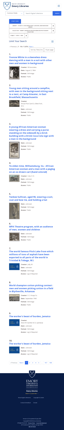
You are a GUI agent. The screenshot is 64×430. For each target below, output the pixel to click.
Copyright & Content (38, 397)
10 (49, 49)
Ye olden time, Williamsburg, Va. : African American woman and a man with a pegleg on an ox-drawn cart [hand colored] (32, 168)
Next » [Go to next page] (22, 363)
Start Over (15, 21)
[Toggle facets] (52, 41)
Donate (35, 402)
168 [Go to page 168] (50, 363)
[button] (14, 13)
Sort (37, 50)
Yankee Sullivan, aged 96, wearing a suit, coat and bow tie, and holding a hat (31, 198)
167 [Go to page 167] (46, 363)
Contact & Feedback (25, 402)
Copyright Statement (41, 423)
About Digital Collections (24, 397)
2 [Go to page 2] (29, 363)
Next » (31, 47)
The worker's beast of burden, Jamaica (29, 316)
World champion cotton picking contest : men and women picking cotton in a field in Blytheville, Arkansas (31, 288)
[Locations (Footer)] (32, 393)
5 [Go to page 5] (38, 363)
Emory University (18, 4)
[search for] (38, 13)
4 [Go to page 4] (35, 363)
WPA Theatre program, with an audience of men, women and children (31, 228)
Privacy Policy (31, 423)
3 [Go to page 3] (32, 363)
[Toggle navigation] (58, 6)
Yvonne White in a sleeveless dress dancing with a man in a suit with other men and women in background (30, 60)
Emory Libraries (20, 6)
